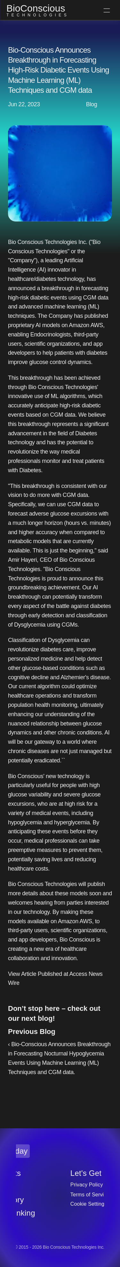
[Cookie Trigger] (88, 1204)
